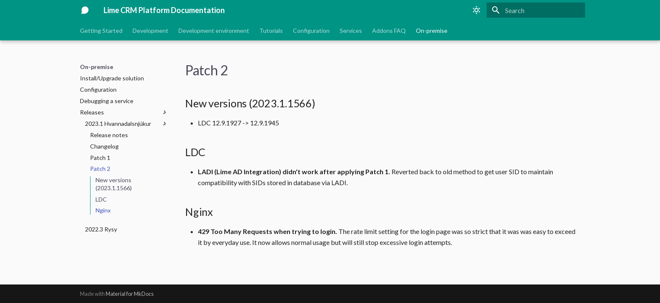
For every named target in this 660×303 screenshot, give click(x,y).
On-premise (431, 30)
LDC (101, 199)
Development (150, 30)
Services (351, 30)
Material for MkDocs (130, 293)
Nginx (103, 210)
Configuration (311, 30)
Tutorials (271, 30)
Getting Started (101, 30)
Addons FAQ (389, 30)
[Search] (536, 10)
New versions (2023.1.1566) (114, 183)
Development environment (213, 30)
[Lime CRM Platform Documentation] (85, 10)
